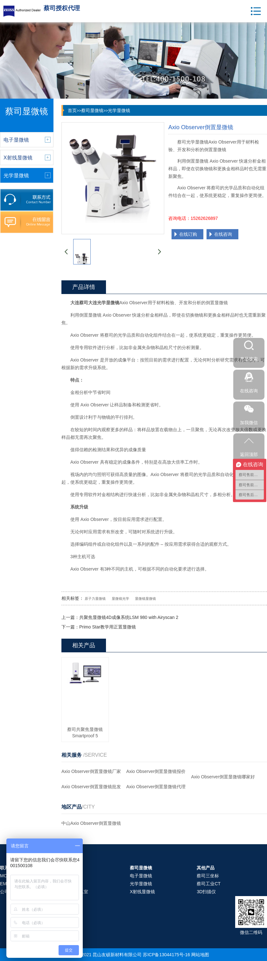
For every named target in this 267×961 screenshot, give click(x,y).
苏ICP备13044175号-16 (166, 954)
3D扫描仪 (206, 891)
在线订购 (188, 234)
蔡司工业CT (209, 883)
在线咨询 (223, 234)
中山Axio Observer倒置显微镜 (91, 823)
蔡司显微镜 (92, 110)
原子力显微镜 (95, 598)
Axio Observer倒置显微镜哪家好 (223, 776)
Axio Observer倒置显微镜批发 (91, 786)
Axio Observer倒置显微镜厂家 (91, 771)
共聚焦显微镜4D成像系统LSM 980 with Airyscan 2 (128, 617)
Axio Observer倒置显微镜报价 (156, 771)
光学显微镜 (119, 110)
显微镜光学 (120, 598)
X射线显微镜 (142, 891)
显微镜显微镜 (145, 598)
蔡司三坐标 (208, 875)
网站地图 (200, 954)
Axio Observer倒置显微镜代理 (156, 786)
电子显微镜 (141, 875)
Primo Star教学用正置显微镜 (107, 626)
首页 (72, 110)
